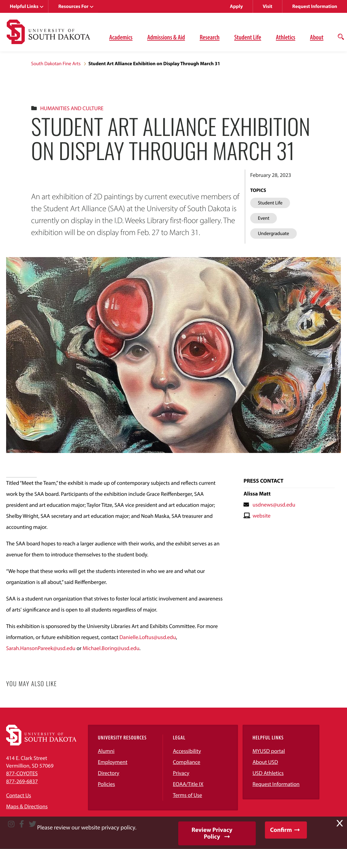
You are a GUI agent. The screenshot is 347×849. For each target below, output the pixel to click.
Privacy (181, 772)
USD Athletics (268, 772)
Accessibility (187, 750)
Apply (236, 6)
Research (210, 37)
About (316, 37)
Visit (267, 6)
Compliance (186, 761)
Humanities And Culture (71, 108)
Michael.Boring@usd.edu (111, 648)
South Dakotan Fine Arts (56, 64)
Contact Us (18, 795)
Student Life (247, 37)
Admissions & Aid (166, 37)
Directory (108, 772)
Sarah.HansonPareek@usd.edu (40, 648)
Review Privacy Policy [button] (211, 833)
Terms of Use (187, 795)
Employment (112, 761)
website (262, 515)
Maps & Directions (27, 806)
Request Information (314, 6)
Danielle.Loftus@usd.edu (147, 637)
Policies (106, 783)
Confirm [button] (281, 830)
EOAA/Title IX (188, 783)
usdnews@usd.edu (274, 504)
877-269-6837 (22, 781)
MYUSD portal (268, 750)
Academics (121, 37)
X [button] (339, 823)
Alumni (106, 750)
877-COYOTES (22, 773)
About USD (265, 761)
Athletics (285, 37)
